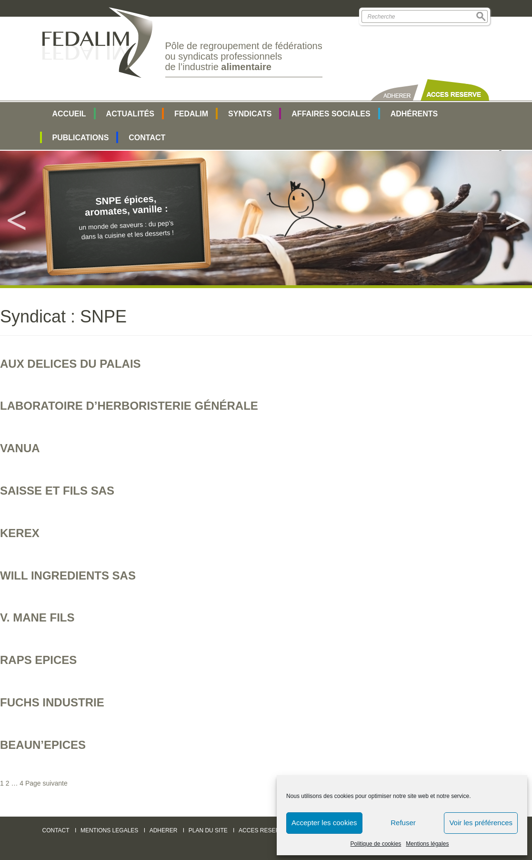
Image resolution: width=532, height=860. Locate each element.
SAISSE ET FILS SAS (57, 490)
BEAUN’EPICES (43, 744)
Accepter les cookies (324, 823)
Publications (80, 138)
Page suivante (46, 783)
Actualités (130, 114)
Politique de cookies (376, 843)
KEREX (20, 533)
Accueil (69, 114)
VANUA (20, 448)
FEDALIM (191, 114)
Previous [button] (16, 218)
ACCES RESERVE (263, 830)
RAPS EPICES (38, 659)
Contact (147, 138)
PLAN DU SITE (208, 830)
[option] (266, 217)
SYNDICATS (249, 114)
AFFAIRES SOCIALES (330, 114)
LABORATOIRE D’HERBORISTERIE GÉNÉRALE (129, 405)
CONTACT (56, 830)
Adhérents (414, 114)
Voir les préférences (480, 823)
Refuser (403, 823)
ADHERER (164, 830)
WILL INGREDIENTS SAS (68, 575)
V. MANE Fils (37, 617)
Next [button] (515, 218)
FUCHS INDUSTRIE (52, 702)
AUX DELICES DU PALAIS (70, 363)
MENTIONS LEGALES (109, 830)
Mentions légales (427, 843)
